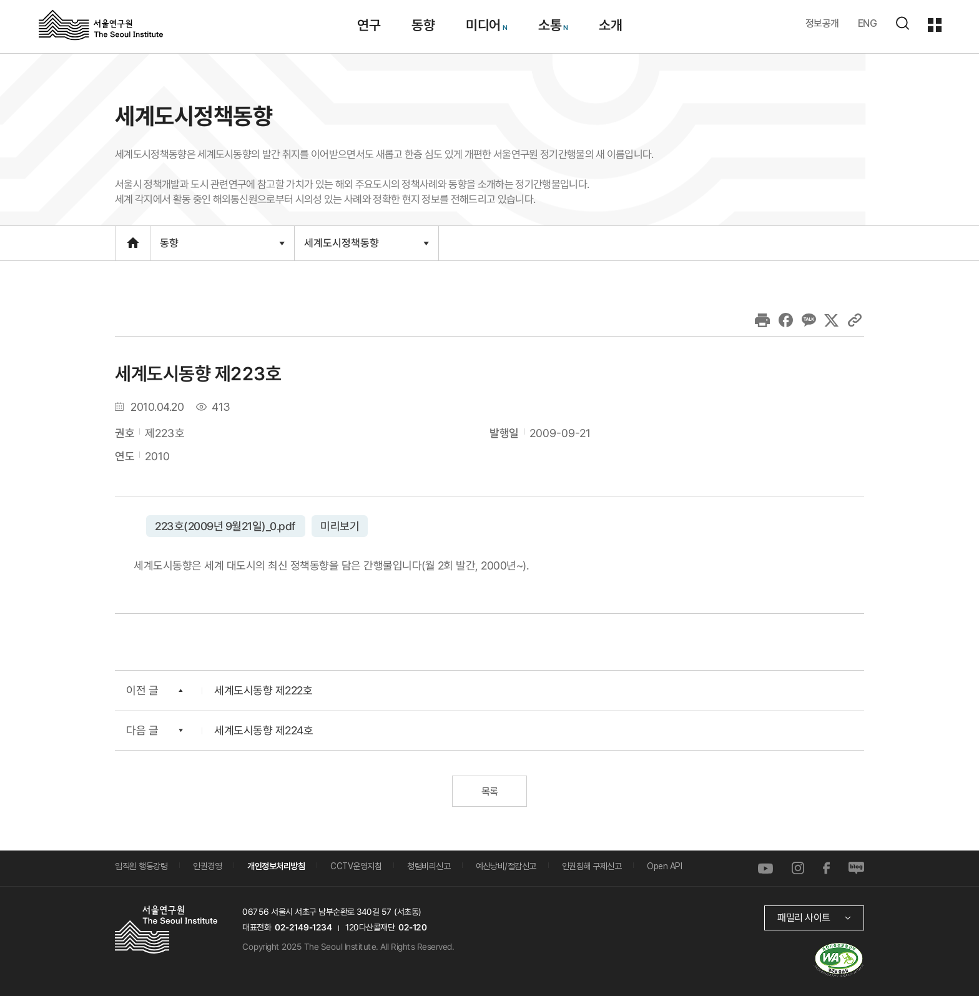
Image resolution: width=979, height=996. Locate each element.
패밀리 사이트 (803, 918)
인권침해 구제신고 (592, 866)
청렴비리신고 (428, 866)
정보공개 (822, 23)
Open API (664, 866)
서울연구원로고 (100, 24)
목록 (489, 791)
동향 (222, 248)
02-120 (412, 927)
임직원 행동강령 (141, 866)
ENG (867, 23)
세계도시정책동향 (366, 248)
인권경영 (207, 866)
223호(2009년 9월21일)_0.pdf (226, 525)
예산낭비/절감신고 (506, 866)
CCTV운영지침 (355, 866)
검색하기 (902, 23)
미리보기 (339, 525)
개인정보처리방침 (276, 866)
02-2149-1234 (303, 927)
